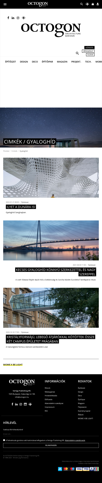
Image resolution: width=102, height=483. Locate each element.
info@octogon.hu (22, 397)
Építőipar (47, 61)
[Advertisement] (51, 87)
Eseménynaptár (84, 411)
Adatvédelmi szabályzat (54, 403)
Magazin (62, 61)
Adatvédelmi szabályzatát (75, 440)
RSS (46, 411)
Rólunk (47, 388)
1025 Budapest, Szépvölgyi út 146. (22, 394)
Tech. (88, 61)
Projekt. (76, 61)
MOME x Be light (13, 364)
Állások (90, 55)
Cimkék (14, 151)
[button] (77, 53)
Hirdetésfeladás (51, 395)
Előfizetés (89, 47)
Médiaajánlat (88, 51)
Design (24, 61)
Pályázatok (82, 407)
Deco (35, 61)
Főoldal (6, 151)
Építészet (10, 61)
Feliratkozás (51, 445)
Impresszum (50, 407)
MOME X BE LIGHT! (85, 418)
